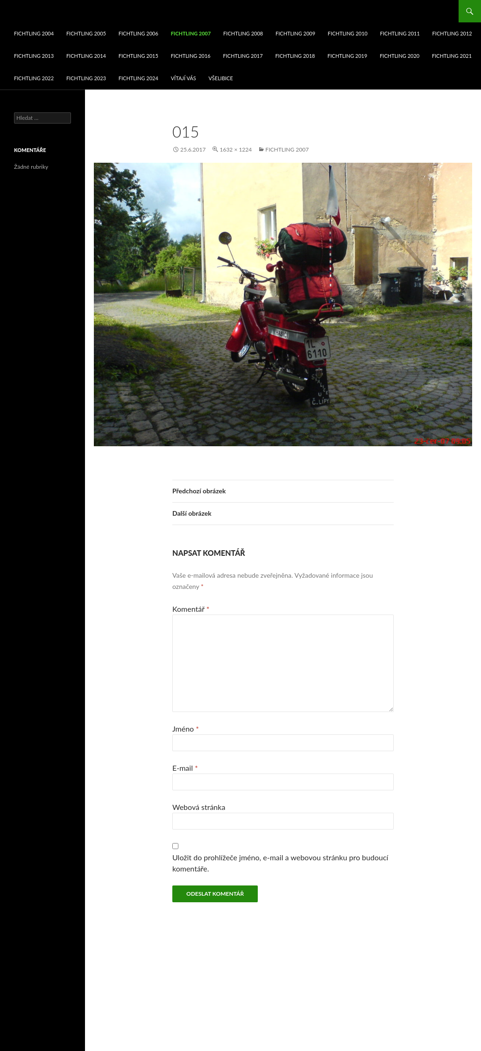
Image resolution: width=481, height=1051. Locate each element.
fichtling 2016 (191, 56)
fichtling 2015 (138, 56)
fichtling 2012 (452, 33)
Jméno (185, 728)
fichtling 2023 (86, 78)
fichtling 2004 (34, 33)
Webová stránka (198, 806)
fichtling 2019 (347, 56)
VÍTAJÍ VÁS (183, 78)
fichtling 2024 (138, 78)
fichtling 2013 (34, 56)
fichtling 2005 (86, 33)
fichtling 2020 (399, 56)
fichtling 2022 (34, 78)
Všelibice (221, 78)
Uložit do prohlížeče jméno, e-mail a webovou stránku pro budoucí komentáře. (280, 863)
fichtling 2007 (191, 33)
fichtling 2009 (295, 33)
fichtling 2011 (400, 33)
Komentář (191, 608)
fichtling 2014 (86, 56)
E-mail (185, 767)
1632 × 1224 (235, 149)
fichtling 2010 (348, 33)
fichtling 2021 (452, 56)
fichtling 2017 (243, 56)
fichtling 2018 (295, 56)
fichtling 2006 (138, 33)
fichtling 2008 (243, 33)
